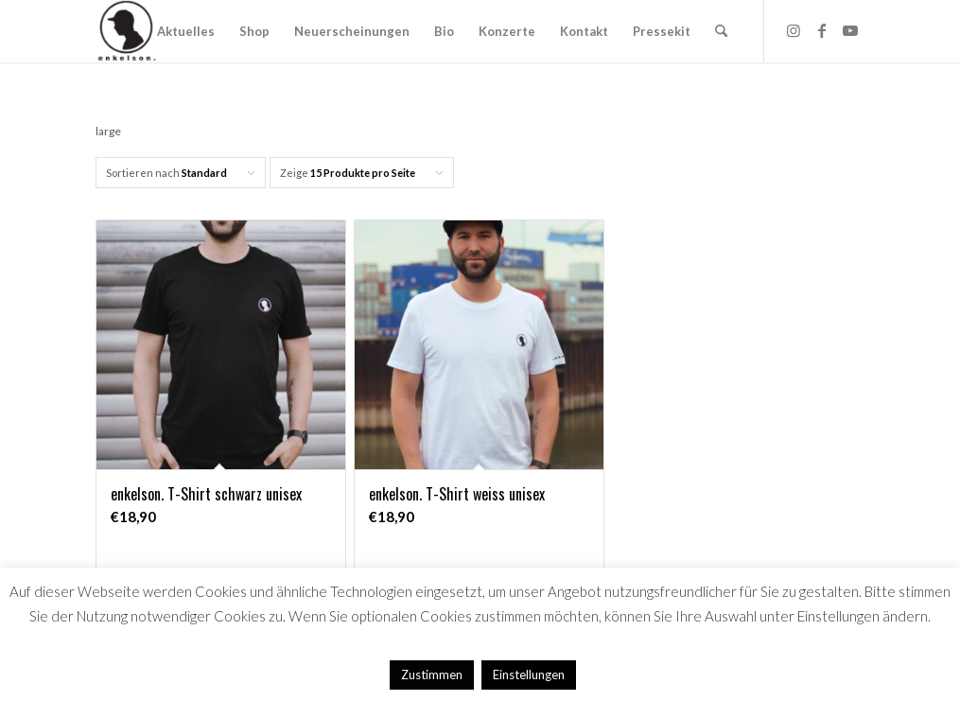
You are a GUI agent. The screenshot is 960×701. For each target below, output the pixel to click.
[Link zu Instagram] (793, 30)
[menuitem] (186, 31)
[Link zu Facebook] (822, 30)
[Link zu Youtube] (850, 30)
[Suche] (721, 31)
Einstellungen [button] (529, 674)
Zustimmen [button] (432, 674)
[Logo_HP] (127, 31)
